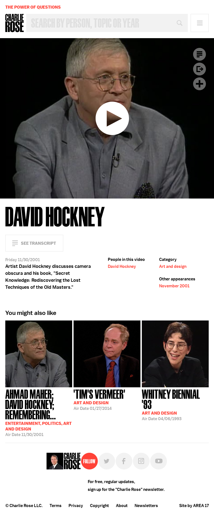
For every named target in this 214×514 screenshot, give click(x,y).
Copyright (99, 505)
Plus (199, 83)
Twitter (106, 461)
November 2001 (174, 286)
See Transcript (38, 243)
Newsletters (146, 505)
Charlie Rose (14, 23)
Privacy (76, 505)
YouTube (158, 461)
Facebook (124, 461)
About (122, 505)
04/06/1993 (175, 404)
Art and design (172, 266)
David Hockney (122, 266)
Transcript (199, 54)
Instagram (141, 461)
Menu (200, 23)
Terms (56, 505)
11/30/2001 (38, 412)
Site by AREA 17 (194, 505)
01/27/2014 (99, 399)
